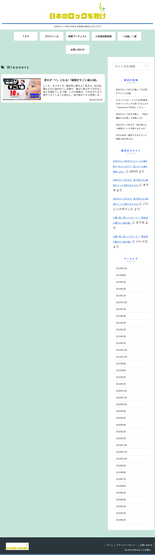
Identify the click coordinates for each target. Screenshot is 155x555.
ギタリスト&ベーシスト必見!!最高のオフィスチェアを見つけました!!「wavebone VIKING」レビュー (132, 103)
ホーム (110, 545)
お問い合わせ (146, 545)
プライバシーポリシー (126, 545)
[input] (131, 66)
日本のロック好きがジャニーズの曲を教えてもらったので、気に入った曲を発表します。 (130, 166)
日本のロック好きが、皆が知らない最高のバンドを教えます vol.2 (131, 126)
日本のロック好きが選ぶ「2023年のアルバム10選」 (131, 91)
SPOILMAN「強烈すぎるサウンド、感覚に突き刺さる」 (132, 137)
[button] (146, 66)
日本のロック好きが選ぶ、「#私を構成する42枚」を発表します (132, 116)
